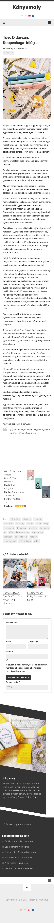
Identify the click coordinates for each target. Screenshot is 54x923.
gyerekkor (33, 528)
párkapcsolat (10, 541)
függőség (21, 528)
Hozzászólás (13, 622)
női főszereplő (21, 537)
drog (45, 523)
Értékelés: (9, 506)
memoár (8, 537)
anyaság (38, 519)
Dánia (38, 523)
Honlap (9, 652)
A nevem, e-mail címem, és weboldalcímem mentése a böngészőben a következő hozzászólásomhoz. (26, 668)
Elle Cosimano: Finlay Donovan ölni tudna (37, 596)
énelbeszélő (9, 528)
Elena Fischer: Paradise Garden (19, 868)
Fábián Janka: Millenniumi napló (19, 841)
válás (36, 541)
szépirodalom (25, 541)
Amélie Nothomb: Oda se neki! (18, 857)
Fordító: (8, 499)
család (30, 523)
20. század (15, 519)
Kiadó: (7, 485)
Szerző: (8, 478)
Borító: (7, 492)
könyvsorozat (22, 532)
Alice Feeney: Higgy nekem (16, 863)
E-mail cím (33, 642)
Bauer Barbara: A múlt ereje (17, 847)
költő (11, 532)
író (5, 532)
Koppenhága (37, 532)
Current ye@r (13, 682)
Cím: (6, 471)
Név (8, 642)
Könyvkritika (8, 53)
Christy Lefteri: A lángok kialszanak (20, 852)
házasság (44, 528)
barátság (20, 523)
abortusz (27, 519)
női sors (33, 537)
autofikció (8, 523)
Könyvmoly (8, 48)
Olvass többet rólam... (28, 797)
